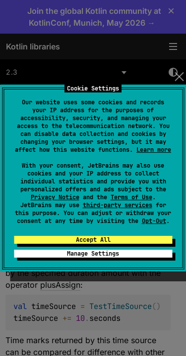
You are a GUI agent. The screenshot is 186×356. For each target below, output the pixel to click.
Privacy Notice (55, 197)
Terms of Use (131, 197)
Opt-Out (154, 221)
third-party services (117, 205)
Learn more (153, 150)
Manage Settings (93, 254)
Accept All (93, 240)
